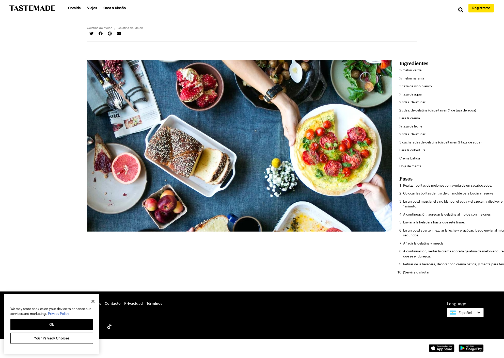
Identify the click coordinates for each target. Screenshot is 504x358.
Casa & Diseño (114, 8)
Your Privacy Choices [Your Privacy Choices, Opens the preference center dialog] (51, 338)
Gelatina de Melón (99, 27)
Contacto (113, 303)
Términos (154, 303)
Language (456, 303)
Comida (74, 8)
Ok (51, 324)
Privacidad (133, 303)
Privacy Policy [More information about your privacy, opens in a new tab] (58, 314)
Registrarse (481, 8)
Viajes (92, 8)
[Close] (93, 301)
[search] (461, 10)
